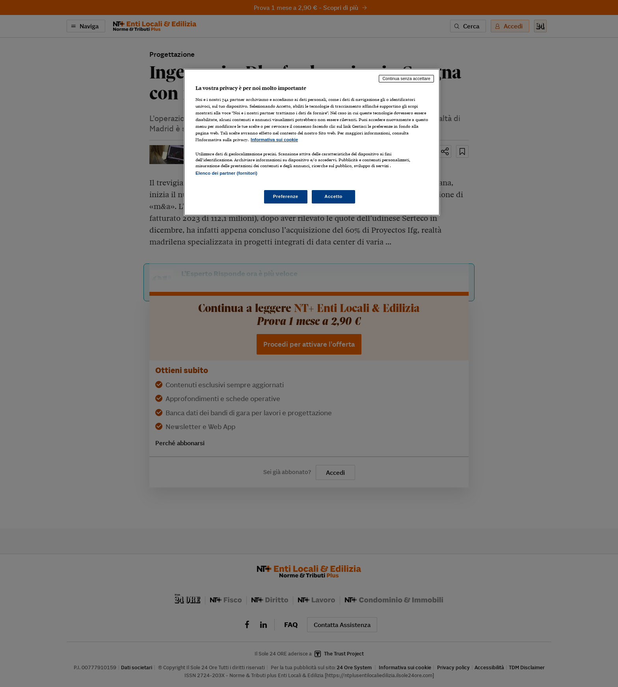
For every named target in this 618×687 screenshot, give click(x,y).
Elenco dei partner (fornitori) (226, 173)
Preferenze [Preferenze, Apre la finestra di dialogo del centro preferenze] (285, 196)
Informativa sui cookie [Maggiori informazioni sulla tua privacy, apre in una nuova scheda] (274, 139)
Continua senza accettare (406, 78)
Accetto (333, 196)
